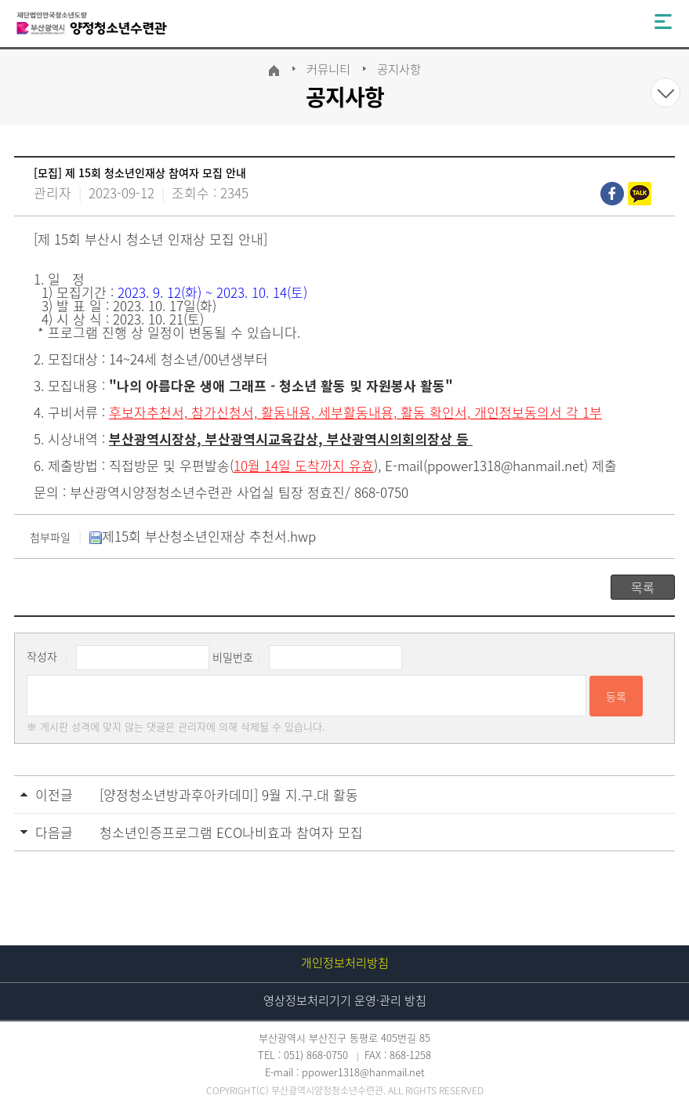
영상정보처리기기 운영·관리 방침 (344, 1000)
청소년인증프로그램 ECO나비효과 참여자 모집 (231, 832)
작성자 (42, 657)
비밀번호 (232, 657)
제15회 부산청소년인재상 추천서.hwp (202, 536)
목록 (643, 587)
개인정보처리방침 (345, 962)
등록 (616, 696)
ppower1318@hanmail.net (505, 465)
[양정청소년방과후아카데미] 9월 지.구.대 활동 (229, 794)
